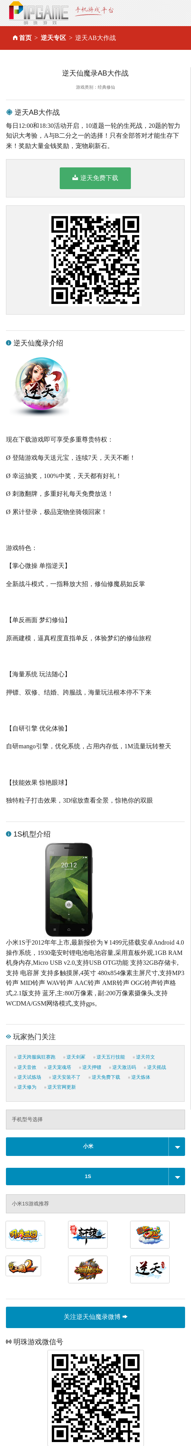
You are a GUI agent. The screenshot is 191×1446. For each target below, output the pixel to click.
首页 (25, 37)
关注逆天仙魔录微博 (95, 1316)
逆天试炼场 (27, 1077)
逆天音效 (25, 1067)
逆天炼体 (139, 1077)
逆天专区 (53, 37)
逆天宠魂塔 (57, 1067)
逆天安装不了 (65, 1077)
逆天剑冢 (74, 1057)
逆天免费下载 (95, 178)
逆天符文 (144, 1057)
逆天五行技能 (109, 1057)
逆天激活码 (122, 1067)
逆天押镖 (90, 1067)
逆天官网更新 (60, 1087)
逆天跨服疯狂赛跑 (34, 1057)
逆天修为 (25, 1087)
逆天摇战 (155, 1067)
